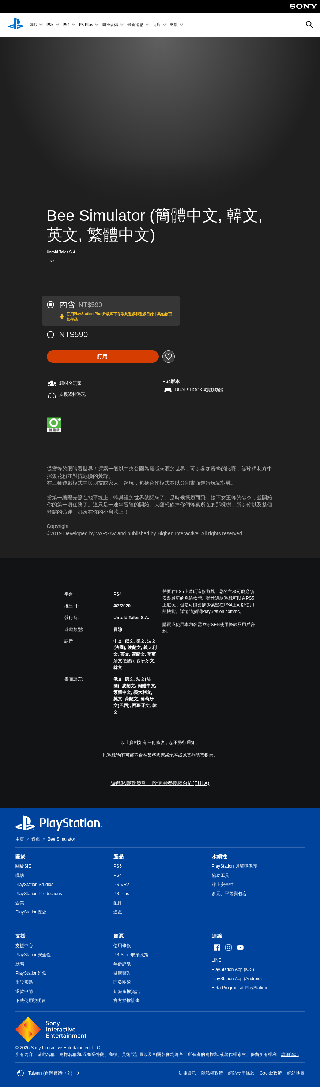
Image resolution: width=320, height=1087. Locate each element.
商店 (157, 25)
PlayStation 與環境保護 (234, 866)
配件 (117, 902)
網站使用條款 (241, 1073)
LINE (217, 960)
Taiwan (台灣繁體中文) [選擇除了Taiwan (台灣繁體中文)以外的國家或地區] (48, 1073)
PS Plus (86, 25)
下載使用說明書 (30, 1000)
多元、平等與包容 (229, 893)
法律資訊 (187, 1073)
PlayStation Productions (38, 893)
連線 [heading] (217, 936)
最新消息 (135, 25)
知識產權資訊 (126, 991)
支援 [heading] (20, 936)
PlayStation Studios (34, 884)
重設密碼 (24, 982)
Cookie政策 (271, 1073)
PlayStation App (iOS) (233, 969)
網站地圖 (296, 1073)
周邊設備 (110, 25)
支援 (174, 25)
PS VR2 (121, 884)
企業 (19, 902)
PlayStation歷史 (30, 912)
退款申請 (24, 991)
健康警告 (122, 973)
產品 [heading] (118, 856)
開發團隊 (122, 982)
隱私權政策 (212, 1073)
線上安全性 (223, 884)
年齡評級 (122, 964)
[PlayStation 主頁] (16, 25)
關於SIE (23, 866)
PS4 (66, 25)
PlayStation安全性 (33, 954)
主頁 (19, 839)
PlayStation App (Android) (237, 978)
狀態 (19, 964)
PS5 (49, 25)
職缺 (19, 875)
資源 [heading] (118, 936)
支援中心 (24, 945)
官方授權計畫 (126, 1000)
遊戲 (33, 25)
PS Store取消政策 (130, 954)
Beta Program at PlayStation (239, 987)
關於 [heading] (20, 856)
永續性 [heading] (219, 856)
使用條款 (122, 945)
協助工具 (220, 875)
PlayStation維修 (30, 973)
